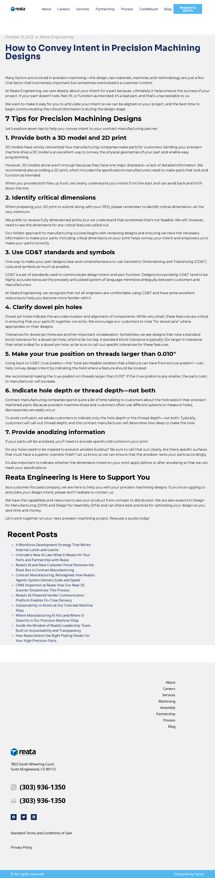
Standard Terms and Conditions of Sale (41, 833)
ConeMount (148, 9)
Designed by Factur (189, 874)
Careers (64, 9)
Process (127, 9)
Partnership (105, 9)
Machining (167, 701)
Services (82, 9)
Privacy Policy (22, 847)
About (46, 9)
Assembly (167, 707)
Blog (167, 9)
